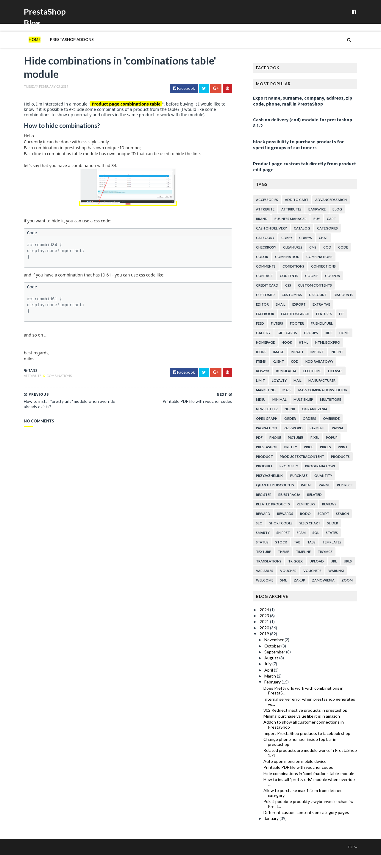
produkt (264, 466)
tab (297, 542)
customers (292, 295)
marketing (266, 390)
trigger (295, 561)
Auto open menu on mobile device (295, 761)
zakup (299, 580)
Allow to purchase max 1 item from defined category (303, 793)
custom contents (315, 285)
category (265, 238)
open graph (266, 418)
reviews (329, 504)
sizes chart (309, 523)
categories (327, 228)
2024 (265, 609)
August (271, 657)
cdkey (286, 238)
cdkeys (305, 238)
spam (301, 533)
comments (266, 266)
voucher (288, 571)
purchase (298, 475)
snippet (283, 533)
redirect (345, 485)
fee (341, 314)
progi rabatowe (320, 466)
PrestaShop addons (72, 39)
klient (278, 361)
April (269, 669)
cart (331, 219)
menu (261, 399)
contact (264, 276)
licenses (335, 371)
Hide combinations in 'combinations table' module (308, 773)
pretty (290, 447)
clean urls (292, 247)
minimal (279, 399)
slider (332, 523)
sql (316, 533)
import (317, 352)
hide (328, 333)
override (331, 418)
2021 (265, 621)
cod (327, 247)
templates (331, 542)
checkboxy (266, 247)
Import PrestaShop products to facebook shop (306, 733)
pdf (259, 437)
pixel (314, 437)
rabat (306, 485)
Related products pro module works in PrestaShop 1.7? (310, 753)
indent (337, 352)
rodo (305, 513)
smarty (263, 533)
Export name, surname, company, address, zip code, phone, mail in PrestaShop (302, 101)
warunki (336, 571)
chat (323, 238)
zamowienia (323, 580)
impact (297, 352)
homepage (265, 342)
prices (325, 447)
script (323, 513)
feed (260, 323)
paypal (338, 428)
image (278, 352)
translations (268, 561)
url (334, 561)
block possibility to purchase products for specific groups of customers (298, 144)
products (340, 456)
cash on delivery (271, 228)
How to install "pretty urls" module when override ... (309, 782)
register (263, 494)
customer (265, 295)
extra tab (321, 304)
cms (312, 247)
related (314, 494)
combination (287, 257)
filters (277, 323)
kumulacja (286, 371)
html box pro (327, 342)
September (275, 651)
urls (348, 561)
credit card (267, 285)
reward (263, 513)
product (264, 456)
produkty (288, 466)
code (343, 247)
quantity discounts (275, 485)
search (342, 513)
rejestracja (289, 494)
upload (317, 561)
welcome (264, 580)
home (344, 333)
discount (318, 295)
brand (262, 219)
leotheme (312, 371)
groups (311, 333)
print (343, 447)
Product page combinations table (126, 104)
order (290, 418)
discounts (343, 295)
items (261, 361)
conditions (293, 266)
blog (337, 209)
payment (317, 428)
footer (297, 323)
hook (287, 342)
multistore (330, 399)
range (324, 485)
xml (283, 580)
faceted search (295, 314)
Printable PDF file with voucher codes (298, 767)
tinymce (325, 552)
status (262, 542)
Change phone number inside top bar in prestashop (299, 742)
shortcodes (281, 523)
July (268, 663)
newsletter (267, 409)
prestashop (266, 447)
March (270, 675)
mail (297, 380)
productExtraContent (302, 456)
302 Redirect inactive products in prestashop (305, 710)
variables (264, 571)
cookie (311, 276)
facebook (265, 314)
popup (332, 437)
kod (295, 361)
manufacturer (321, 380)
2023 (265, 615)
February (273, 681)
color (262, 257)
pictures (296, 437)
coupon (332, 276)
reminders (306, 504)
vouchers (312, 571)
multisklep (303, 399)
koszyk (262, 371)
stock (281, 542)
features (324, 314)
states (332, 533)
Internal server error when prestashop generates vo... (309, 702)
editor (262, 304)
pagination (266, 428)
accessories (267, 200)
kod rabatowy (319, 361)
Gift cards (287, 333)
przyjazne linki (269, 475)
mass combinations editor (322, 390)
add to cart (296, 200)
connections (323, 266)
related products (273, 504)
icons (261, 352)
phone (275, 437)
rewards (285, 513)
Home (34, 39)
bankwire (317, 209)
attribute (33, 376)
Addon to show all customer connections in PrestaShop (303, 724)
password (293, 428)
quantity (323, 475)
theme (283, 552)
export (299, 304)
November (274, 639)
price (308, 447)
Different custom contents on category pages (306, 812)
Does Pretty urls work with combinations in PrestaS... (303, 691)
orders (309, 418)
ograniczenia (314, 409)
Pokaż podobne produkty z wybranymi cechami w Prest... (308, 804)
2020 (265, 627)
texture (263, 552)
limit (260, 380)
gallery (263, 333)
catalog (302, 228)
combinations (59, 376)
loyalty (279, 380)
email (280, 304)
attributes (291, 209)
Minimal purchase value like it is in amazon (301, 716)
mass (286, 390)
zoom (347, 580)
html (303, 342)
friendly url (322, 323)
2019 (265, 633)
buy (316, 219)
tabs (311, 542)
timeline (303, 552)
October (272, 645)
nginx (290, 409)
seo (259, 523)
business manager (290, 219)
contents (289, 276)
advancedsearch (331, 200)
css (288, 285)
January (271, 818)
